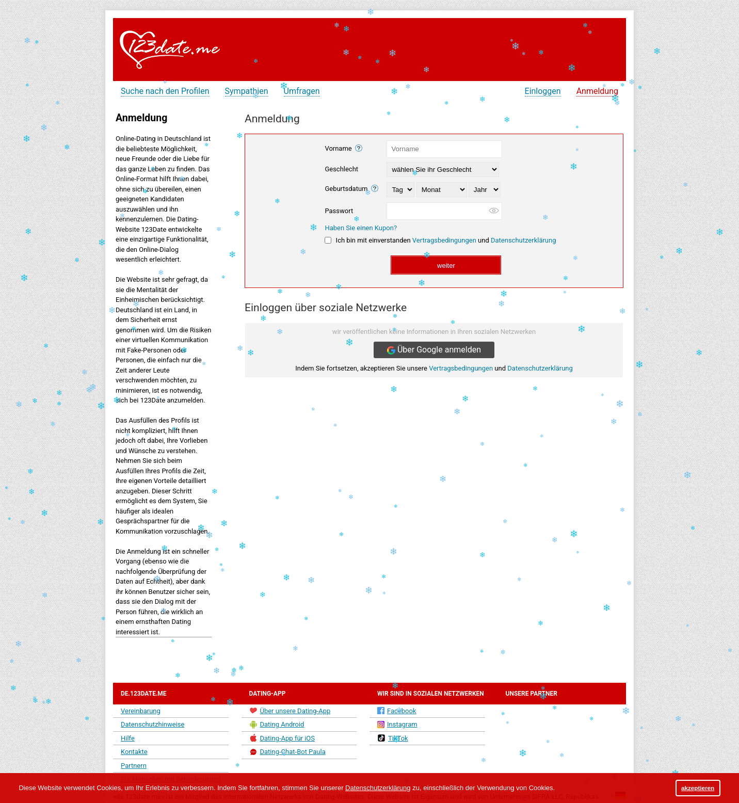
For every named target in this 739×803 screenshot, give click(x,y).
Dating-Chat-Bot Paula (287, 752)
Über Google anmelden (434, 350)
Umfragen (302, 91)
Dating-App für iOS (282, 738)
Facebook (396, 711)
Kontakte (134, 752)
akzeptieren (697, 787)
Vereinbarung (140, 711)
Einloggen (543, 91)
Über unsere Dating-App (290, 710)
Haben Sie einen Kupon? (361, 228)
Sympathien (246, 91)
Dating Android (276, 724)
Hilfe (128, 738)
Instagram (397, 724)
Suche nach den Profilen (165, 91)
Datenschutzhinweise (152, 724)
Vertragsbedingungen (444, 240)
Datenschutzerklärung (523, 240)
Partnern (134, 765)
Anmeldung (597, 91)
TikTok (392, 738)
